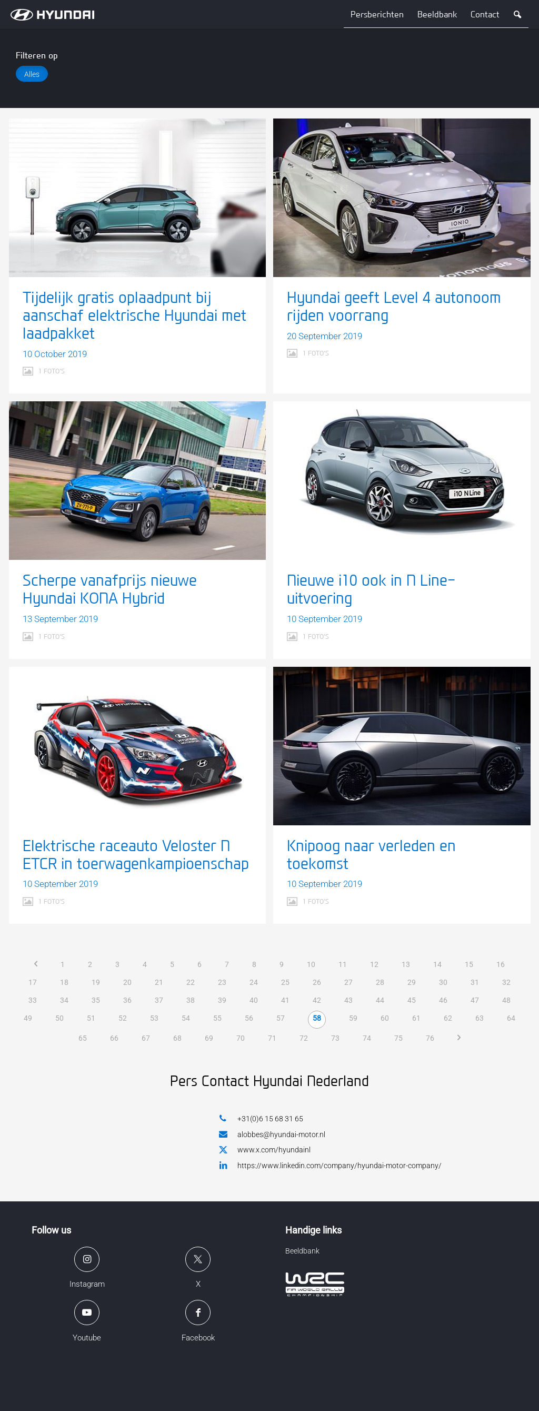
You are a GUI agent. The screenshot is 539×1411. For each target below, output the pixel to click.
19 (96, 982)
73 (335, 1038)
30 (443, 982)
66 (114, 1038)
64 (511, 1018)
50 (59, 1018)
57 (280, 1018)
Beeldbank (437, 14)
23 (222, 982)
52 (122, 1018)
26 (317, 982)
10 (311, 964)
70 (240, 1038)
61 (416, 1018)
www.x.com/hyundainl (265, 1150)
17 (32, 982)
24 (253, 982)
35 (96, 1000)
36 (127, 1000)
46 (443, 1000)
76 (430, 1038)
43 (348, 1000)
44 (380, 1000)
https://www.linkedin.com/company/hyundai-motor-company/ (330, 1165)
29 (411, 982)
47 (475, 1000)
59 (353, 1018)
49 (28, 1018)
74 (367, 1038)
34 (64, 1000)
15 (469, 964)
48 (506, 1000)
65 (82, 1038)
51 (91, 1018)
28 (380, 982)
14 (437, 964)
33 (32, 1000)
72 (304, 1038)
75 (398, 1038)
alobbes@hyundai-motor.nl (272, 1134)
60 (385, 1018)
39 (222, 1000)
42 (317, 1000)
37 (159, 1000)
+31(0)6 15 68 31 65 (261, 1118)
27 (348, 982)
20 (127, 982)
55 (217, 1018)
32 (506, 982)
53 (154, 1018)
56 (249, 1018)
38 (190, 1000)
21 (159, 982)
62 (448, 1018)
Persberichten (377, 14)
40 (253, 1000)
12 (374, 964)
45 (411, 1000)
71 (272, 1038)
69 (209, 1038)
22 (190, 982)
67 (146, 1038)
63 (479, 1018)
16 (500, 964)
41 (285, 1000)
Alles (31, 74)
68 (177, 1038)
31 (475, 982)
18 (64, 982)
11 (342, 964)
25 (285, 982)
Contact (485, 14)
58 (317, 1018)
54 (186, 1018)
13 (406, 964)
